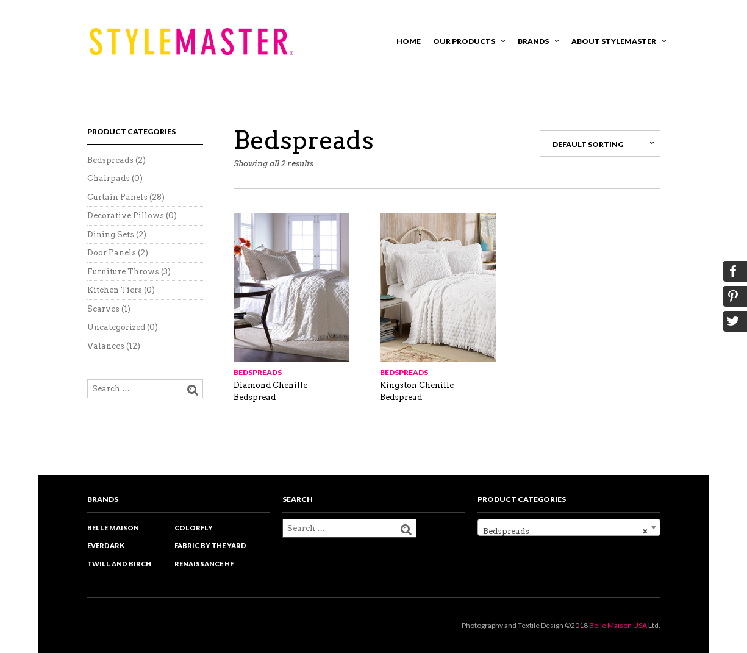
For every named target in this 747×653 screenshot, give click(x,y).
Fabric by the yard (210, 545)
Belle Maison (113, 528)
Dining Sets (110, 234)
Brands (536, 43)
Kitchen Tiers (114, 289)
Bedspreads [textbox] (565, 531)
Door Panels (111, 252)
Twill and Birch (119, 564)
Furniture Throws (123, 271)
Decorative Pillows (125, 215)
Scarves (103, 308)
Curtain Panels (117, 197)
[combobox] (568, 527)
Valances (105, 346)
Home (408, 41)
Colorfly (193, 528)
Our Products (467, 43)
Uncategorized (116, 327)
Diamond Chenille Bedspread (270, 391)
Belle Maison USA (618, 625)
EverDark (105, 545)
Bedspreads (258, 372)
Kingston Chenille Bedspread (417, 391)
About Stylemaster (616, 43)
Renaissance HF (204, 564)
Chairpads (108, 178)
